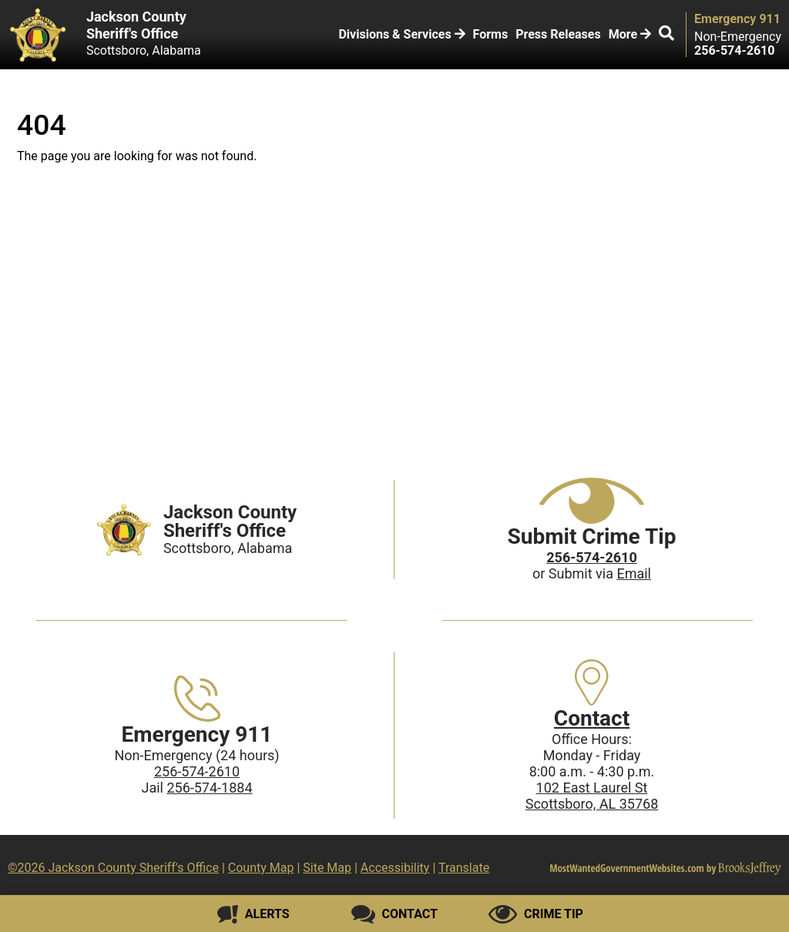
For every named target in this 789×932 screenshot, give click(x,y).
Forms (491, 34)
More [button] (630, 34)
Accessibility (395, 867)
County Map (261, 867)
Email (633, 573)
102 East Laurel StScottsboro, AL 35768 (592, 795)
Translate (463, 867)
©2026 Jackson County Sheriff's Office (113, 867)
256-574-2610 (197, 771)
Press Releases (557, 34)
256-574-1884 (209, 787)
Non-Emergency (737, 37)
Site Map (327, 867)
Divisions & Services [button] (401, 34)
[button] (666, 35)
